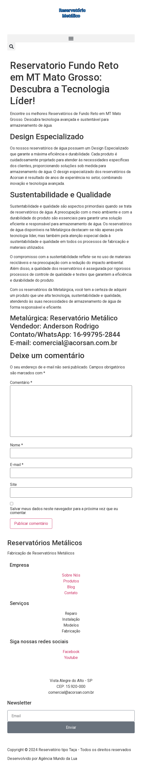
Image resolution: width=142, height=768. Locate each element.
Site (13, 485)
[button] (71, 38)
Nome (16, 445)
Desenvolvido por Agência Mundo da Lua (42, 758)
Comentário (21, 383)
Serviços (19, 603)
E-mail (16, 465)
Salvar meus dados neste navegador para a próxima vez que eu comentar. (64, 511)
